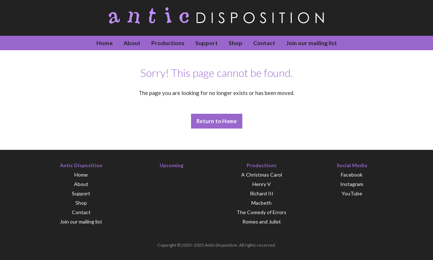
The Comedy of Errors (261, 212)
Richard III (261, 193)
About (132, 42)
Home (104, 42)
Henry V (261, 184)
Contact (264, 42)
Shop (235, 42)
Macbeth (261, 203)
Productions (168, 42)
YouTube (352, 193)
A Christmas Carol (261, 175)
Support (206, 42)
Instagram (351, 184)
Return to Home (216, 121)
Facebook (352, 175)
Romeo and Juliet (261, 221)
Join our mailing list (311, 42)
